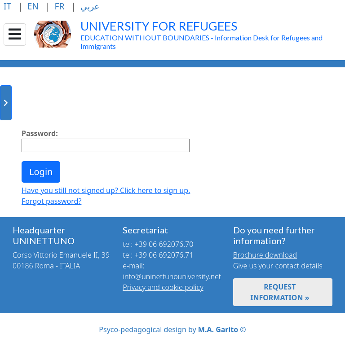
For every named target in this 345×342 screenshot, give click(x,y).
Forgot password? (51, 201)
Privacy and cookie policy (163, 287)
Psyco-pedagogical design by (172, 329)
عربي (89, 6)
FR (61, 6)
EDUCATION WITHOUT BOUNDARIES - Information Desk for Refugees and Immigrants (201, 36)
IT (8, 6)
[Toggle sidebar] (6, 102)
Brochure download (265, 255)
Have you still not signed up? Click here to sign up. (106, 190)
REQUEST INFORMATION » (279, 292)
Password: (40, 133)
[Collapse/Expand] (15, 34)
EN (34, 6)
